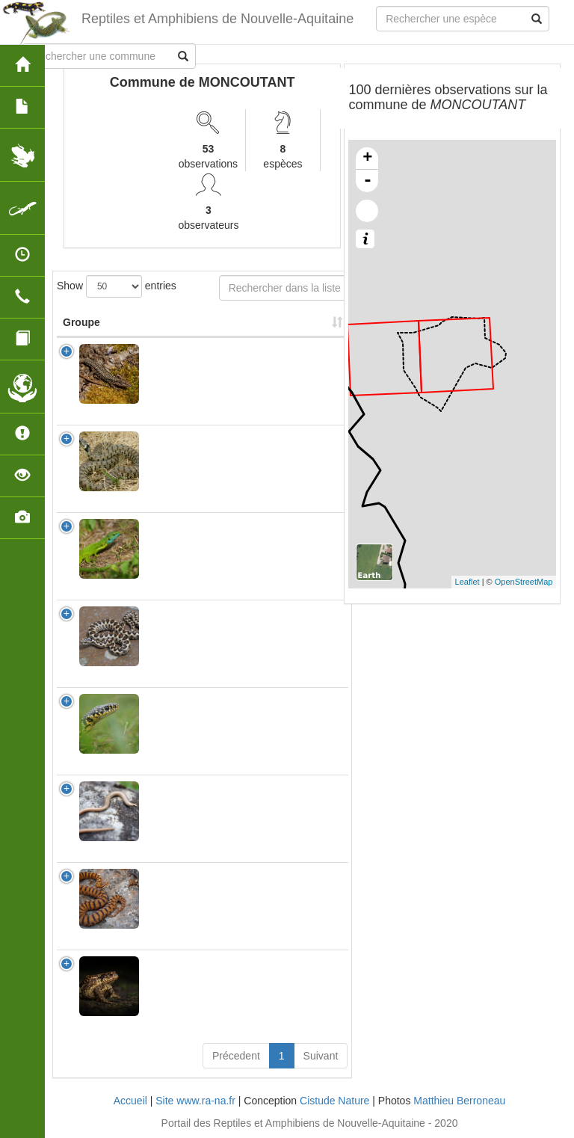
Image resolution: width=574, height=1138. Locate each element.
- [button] (367, 181)
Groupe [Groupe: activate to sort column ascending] (81, 322)
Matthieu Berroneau (459, 1101)
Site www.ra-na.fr (195, 1101)
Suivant (321, 1056)
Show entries (116, 286)
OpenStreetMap (524, 581)
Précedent (236, 1056)
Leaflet (467, 581)
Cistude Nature (334, 1101)
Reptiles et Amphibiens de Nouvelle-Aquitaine (217, 18)
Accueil (130, 1101)
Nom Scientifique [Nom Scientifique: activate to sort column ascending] (193, 322)
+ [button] (367, 158)
